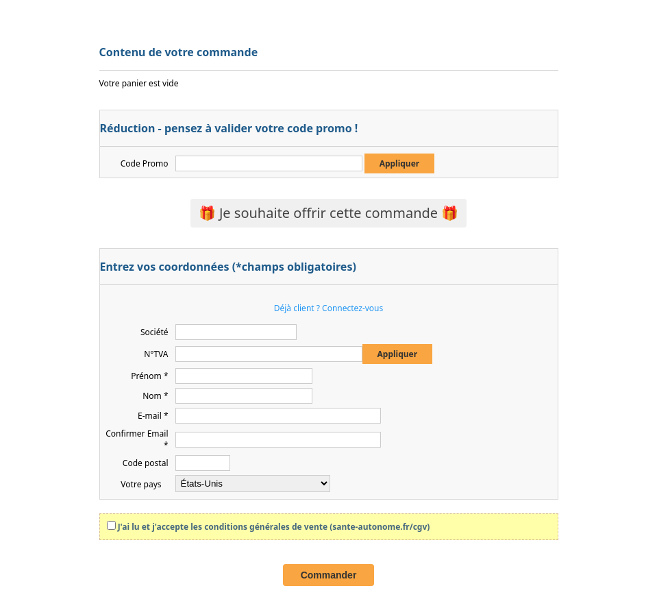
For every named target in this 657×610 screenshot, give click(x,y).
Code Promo (145, 163)
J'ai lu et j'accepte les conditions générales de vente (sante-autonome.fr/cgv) (274, 527)
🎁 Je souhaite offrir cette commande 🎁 (329, 213)
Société (154, 332)
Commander (329, 575)
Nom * (155, 396)
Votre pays (141, 484)
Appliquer (400, 163)
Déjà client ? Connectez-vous (329, 308)
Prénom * (149, 376)
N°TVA (156, 354)
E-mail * (153, 416)
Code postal (146, 463)
